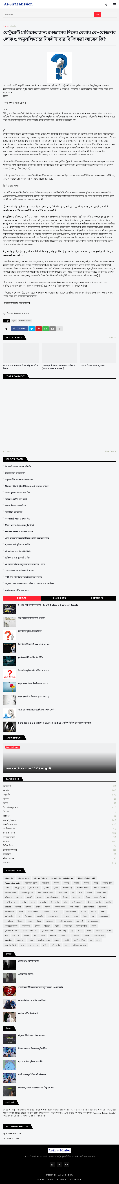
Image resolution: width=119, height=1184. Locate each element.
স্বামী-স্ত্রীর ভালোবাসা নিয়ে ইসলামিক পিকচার (23, 577)
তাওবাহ (98, 902)
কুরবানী (29, 897)
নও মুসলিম (102, 907)
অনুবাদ (59, 790)
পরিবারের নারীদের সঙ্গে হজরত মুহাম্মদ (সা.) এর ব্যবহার (40, 987)
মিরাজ (57, 926)
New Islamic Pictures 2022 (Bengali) (28, 768)
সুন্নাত (98, 940)
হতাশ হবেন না (33, 945)
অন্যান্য (76, 883)
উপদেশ (59, 811)
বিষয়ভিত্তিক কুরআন (65, 921)
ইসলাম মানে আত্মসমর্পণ (15, 473)
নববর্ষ (21, 911)
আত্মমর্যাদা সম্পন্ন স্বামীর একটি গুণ (32, 1000)
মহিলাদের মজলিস (11, 926)
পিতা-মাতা (28, 916)
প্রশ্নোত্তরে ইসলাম (25, 321)
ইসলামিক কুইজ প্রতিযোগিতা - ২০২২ (33, 670)
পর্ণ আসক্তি (9, 916)
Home (6, 26)
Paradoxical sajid (12, 883)
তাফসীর (28, 907)
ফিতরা (75, 916)
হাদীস (45, 945)
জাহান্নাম (43, 902)
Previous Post (11, 451)
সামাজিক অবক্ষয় (44, 940)
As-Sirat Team (65, 1174)
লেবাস (108, 931)
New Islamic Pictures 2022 (19, 531)
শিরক (43, 935)
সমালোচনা (20, 940)
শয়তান (26, 935)
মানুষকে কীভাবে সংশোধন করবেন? (19, 479)
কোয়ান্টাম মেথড (52, 897)
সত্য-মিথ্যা (64, 935)
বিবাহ (39, 921)
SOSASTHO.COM (11, 1138)
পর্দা (19, 916)
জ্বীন (89, 902)
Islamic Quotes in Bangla (62, 878)
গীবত (88, 897)
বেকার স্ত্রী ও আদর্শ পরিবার (15, 505)
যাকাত (80, 931)
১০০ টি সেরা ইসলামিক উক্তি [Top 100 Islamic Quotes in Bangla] (48, 605)
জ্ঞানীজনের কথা (59, 828)
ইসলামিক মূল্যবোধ (59, 807)
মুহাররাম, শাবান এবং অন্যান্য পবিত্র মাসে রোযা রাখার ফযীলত (29, 583)
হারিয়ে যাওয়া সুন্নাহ (79, 945)
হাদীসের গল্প (56, 945)
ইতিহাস (46, 887)
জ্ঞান (65, 902)
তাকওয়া (8, 907)
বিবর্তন (30, 921)
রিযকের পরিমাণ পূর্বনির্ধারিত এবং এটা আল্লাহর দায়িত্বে (26, 486)
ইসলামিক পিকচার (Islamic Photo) (34, 644)
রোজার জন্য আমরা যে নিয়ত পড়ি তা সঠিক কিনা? (20, 367)
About (50, 1179)
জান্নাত (33, 902)
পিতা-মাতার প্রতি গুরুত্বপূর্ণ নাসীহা (19, 525)
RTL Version (76, 1179)
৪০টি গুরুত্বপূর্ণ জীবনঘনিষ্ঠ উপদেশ (32, 1074)
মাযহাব (37, 926)
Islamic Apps (23, 878)
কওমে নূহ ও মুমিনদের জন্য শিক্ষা (18, 492)
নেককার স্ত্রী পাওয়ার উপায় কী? (17, 518)
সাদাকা (31, 940)
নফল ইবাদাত (9, 911)
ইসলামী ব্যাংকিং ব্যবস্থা (45, 892)
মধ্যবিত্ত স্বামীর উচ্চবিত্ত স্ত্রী (28, 1013)
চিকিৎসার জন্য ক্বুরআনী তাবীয (17, 557)
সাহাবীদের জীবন (79, 940)
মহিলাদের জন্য (59, 858)
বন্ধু (93, 916)
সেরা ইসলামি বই (10, 945)
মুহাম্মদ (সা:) (61, 931)
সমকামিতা (8, 940)
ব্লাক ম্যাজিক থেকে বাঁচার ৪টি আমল (19, 570)
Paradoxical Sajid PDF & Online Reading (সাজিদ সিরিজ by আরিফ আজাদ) (54, 723)
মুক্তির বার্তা (68, 926)
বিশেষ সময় (49, 921)
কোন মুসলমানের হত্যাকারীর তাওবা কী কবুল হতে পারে (27, 538)
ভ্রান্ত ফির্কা (59, 854)
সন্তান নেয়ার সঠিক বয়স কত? (17, 590)
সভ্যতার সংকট (99, 935)
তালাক (38, 907)
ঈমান (80, 892)
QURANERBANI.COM (12, 1133)
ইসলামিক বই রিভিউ (101, 887)
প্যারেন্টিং (40, 916)
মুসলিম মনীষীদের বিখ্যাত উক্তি (30, 657)
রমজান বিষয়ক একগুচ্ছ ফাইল (92, 365)
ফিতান (85, 916)
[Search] (49, 14)
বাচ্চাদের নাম (103, 916)
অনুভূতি (59, 794)
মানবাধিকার (26, 926)
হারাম (66, 945)
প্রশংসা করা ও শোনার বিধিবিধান (18, 551)
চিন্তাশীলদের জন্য (59, 824)
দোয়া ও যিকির (59, 833)
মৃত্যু (72, 931)
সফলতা (87, 935)
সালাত (57, 940)
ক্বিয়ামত (59, 816)
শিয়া (35, 935)
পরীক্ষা (103, 911)
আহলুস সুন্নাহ (19, 887)
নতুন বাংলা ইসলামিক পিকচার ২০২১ (33, 683)
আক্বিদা (59, 799)
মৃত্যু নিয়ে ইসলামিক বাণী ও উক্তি (31, 618)
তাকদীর (18, 907)
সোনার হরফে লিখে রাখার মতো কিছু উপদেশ (36, 1087)
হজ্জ (22, 945)
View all (112, 337)
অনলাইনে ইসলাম (31, 883)
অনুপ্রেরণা (59, 786)
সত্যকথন (59, 862)
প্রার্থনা (66, 916)
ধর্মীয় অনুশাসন (89, 907)
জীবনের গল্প (55, 902)
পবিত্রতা (83, 911)
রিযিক (89, 931)
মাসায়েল (47, 926)
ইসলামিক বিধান (10, 892)
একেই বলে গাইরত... (26, 974)
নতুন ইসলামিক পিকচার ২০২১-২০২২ (33, 696)
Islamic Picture (40, 878)
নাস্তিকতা (59, 841)
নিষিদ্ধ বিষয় (59, 845)
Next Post (109, 451)
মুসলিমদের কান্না (47, 931)
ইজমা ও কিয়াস (34, 887)
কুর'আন (19, 897)
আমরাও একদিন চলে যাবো (16, 499)
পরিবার (93, 911)
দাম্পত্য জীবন (60, 907)
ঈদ (73, 892)
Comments (97, 598)
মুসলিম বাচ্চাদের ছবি (30, 931)
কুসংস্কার (39, 897)
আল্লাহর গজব (107, 883)
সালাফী (66, 940)
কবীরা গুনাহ (101, 892)
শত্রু (6, 935)
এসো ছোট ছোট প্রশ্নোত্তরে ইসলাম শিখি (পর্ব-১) (37, 709)
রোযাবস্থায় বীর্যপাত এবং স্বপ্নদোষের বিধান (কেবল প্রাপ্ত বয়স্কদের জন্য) (58, 367)
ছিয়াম (13, 26)
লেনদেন (99, 931)
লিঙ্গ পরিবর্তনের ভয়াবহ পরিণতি (18, 466)
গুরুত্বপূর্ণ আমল (59, 820)
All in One (61, 1179)
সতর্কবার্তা (53, 935)
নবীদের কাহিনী (59, 837)
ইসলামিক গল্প (67, 887)
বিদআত (20, 921)
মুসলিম (94, 926)
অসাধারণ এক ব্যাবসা (13, 512)
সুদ (91, 940)
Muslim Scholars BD (86, 878)
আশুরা (7, 887)
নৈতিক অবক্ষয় (71, 911)
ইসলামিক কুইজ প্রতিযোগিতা (30, 631)
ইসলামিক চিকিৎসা (83, 887)
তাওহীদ (108, 902)
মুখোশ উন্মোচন (81, 926)
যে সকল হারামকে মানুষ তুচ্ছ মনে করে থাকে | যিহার (25, 564)
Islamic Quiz (59, 598)
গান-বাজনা (77, 897)
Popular (21, 598)
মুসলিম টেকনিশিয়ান (12, 931)
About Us (9, 878)
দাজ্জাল (47, 907)
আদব (59, 803)
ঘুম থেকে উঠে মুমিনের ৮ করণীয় (17, 544)
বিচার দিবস (9, 921)
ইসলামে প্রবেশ (62, 892)
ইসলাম (56, 887)
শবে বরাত (16, 935)
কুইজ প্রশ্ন (8, 897)
